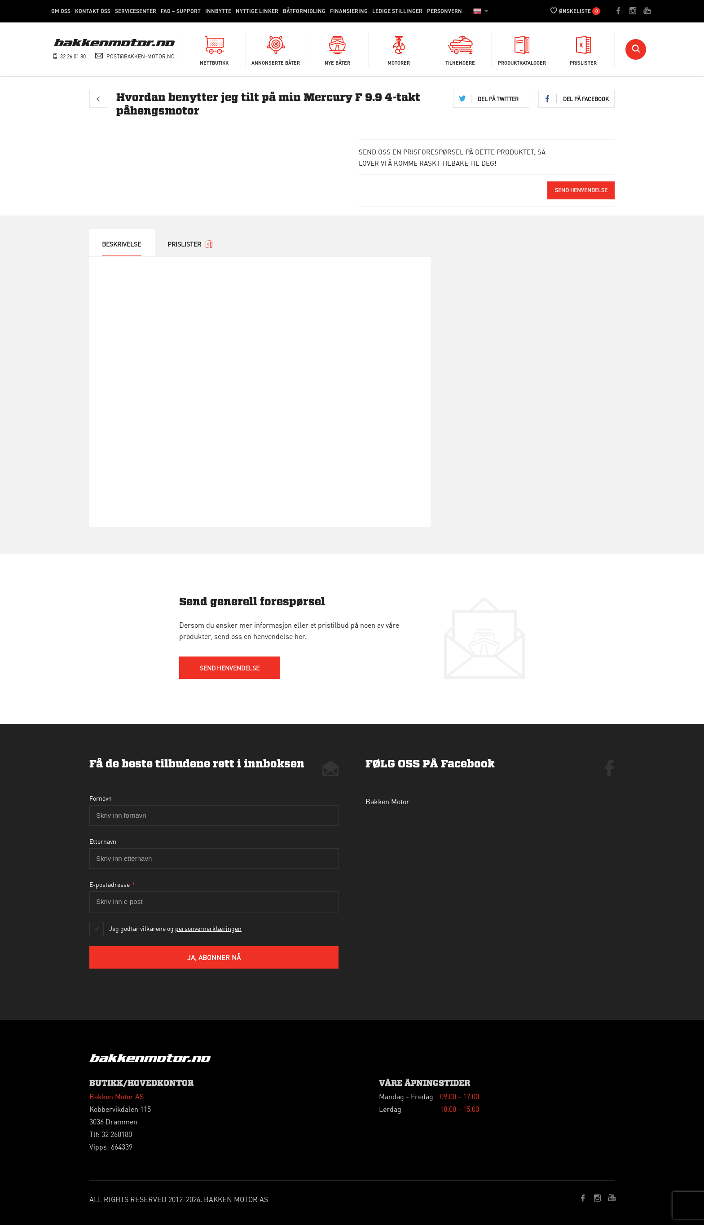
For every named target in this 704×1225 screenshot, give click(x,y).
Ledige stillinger (397, 11)
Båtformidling (304, 11)
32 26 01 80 (73, 56)
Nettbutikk (214, 48)
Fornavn (100, 798)
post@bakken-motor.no (140, 56)
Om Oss (60, 11)
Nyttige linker (257, 11)
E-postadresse (112, 884)
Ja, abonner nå (214, 957)
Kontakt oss (92, 11)
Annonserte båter (275, 48)
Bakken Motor (387, 801)
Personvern (444, 11)
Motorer (398, 48)
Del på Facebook (586, 99)
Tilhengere (460, 48)
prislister (189, 244)
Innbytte (218, 11)
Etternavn (102, 841)
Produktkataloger (522, 48)
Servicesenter (135, 11)
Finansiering (349, 11)
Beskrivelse (121, 244)
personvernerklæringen (208, 928)
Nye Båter (337, 48)
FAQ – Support (181, 11)
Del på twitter (498, 99)
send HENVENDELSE (230, 668)
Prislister (583, 48)
